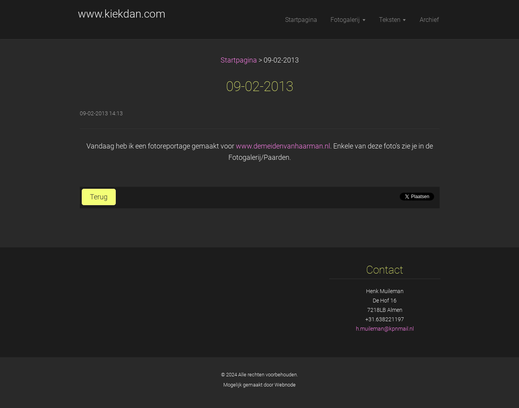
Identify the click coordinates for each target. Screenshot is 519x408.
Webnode (285, 385)
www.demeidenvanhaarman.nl (283, 146)
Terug (99, 197)
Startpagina (239, 60)
